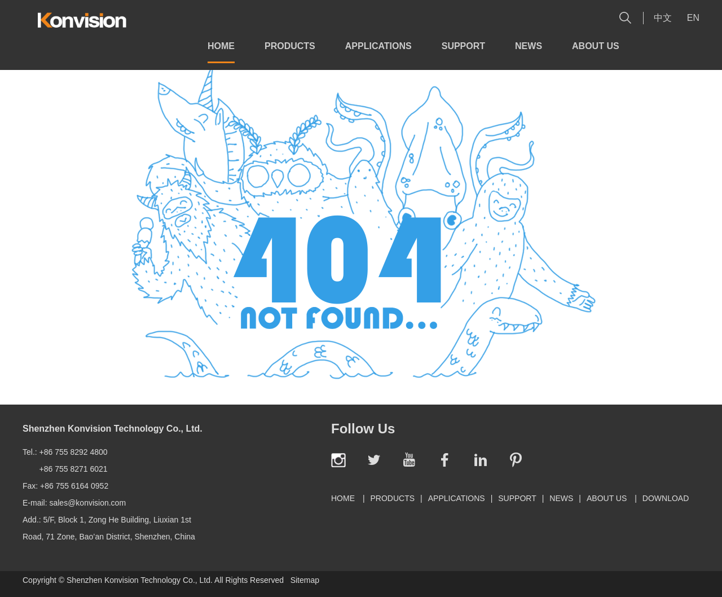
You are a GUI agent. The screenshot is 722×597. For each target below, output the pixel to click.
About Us (595, 46)
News (528, 46)
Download (665, 498)
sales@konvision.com (87, 502)
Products (290, 46)
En (693, 18)
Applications (378, 46)
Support (463, 46)
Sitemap (304, 580)
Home (221, 46)
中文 (663, 18)
